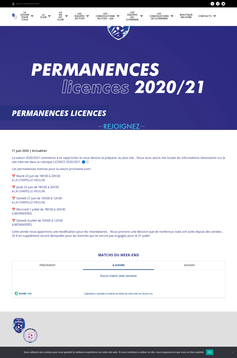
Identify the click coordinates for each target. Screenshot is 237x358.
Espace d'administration (25, 3)
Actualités (39, 151)
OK (209, 352)
